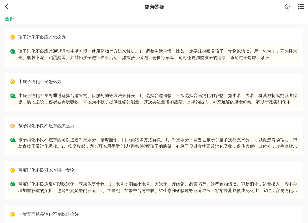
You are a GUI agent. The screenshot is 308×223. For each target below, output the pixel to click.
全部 (10, 18)
